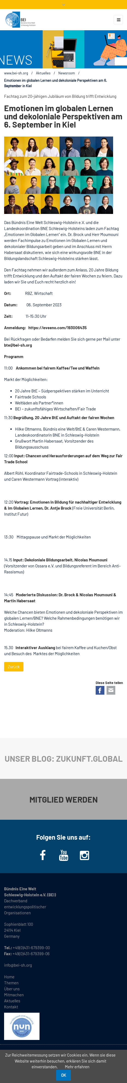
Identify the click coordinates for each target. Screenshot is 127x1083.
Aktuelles (43, 73)
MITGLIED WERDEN (63, 799)
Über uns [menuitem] (12, 988)
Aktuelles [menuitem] (12, 1000)
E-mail (111, 690)
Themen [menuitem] (11, 982)
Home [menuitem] (9, 976)
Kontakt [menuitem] (11, 1006)
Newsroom (66, 73)
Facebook (100, 690)
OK (63, 1075)
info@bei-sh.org (18, 965)
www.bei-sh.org (16, 73)
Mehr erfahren (77, 1066)
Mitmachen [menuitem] (14, 994)
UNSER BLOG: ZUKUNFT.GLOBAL (64, 758)
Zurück (14, 666)
